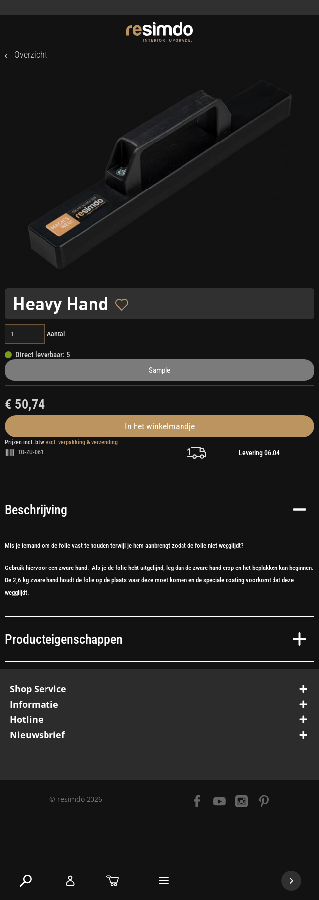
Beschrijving (155, 509)
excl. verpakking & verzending (82, 442)
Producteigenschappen (155, 639)
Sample (159, 370)
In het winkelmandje (160, 426)
